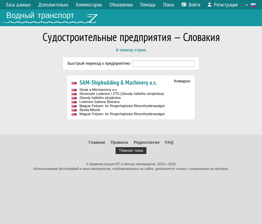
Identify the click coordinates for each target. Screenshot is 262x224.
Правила (119, 142)
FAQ (169, 142)
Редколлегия (146, 142)
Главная (96, 142)
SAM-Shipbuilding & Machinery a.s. (118, 82)
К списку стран (131, 50)
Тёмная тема (131, 150)
